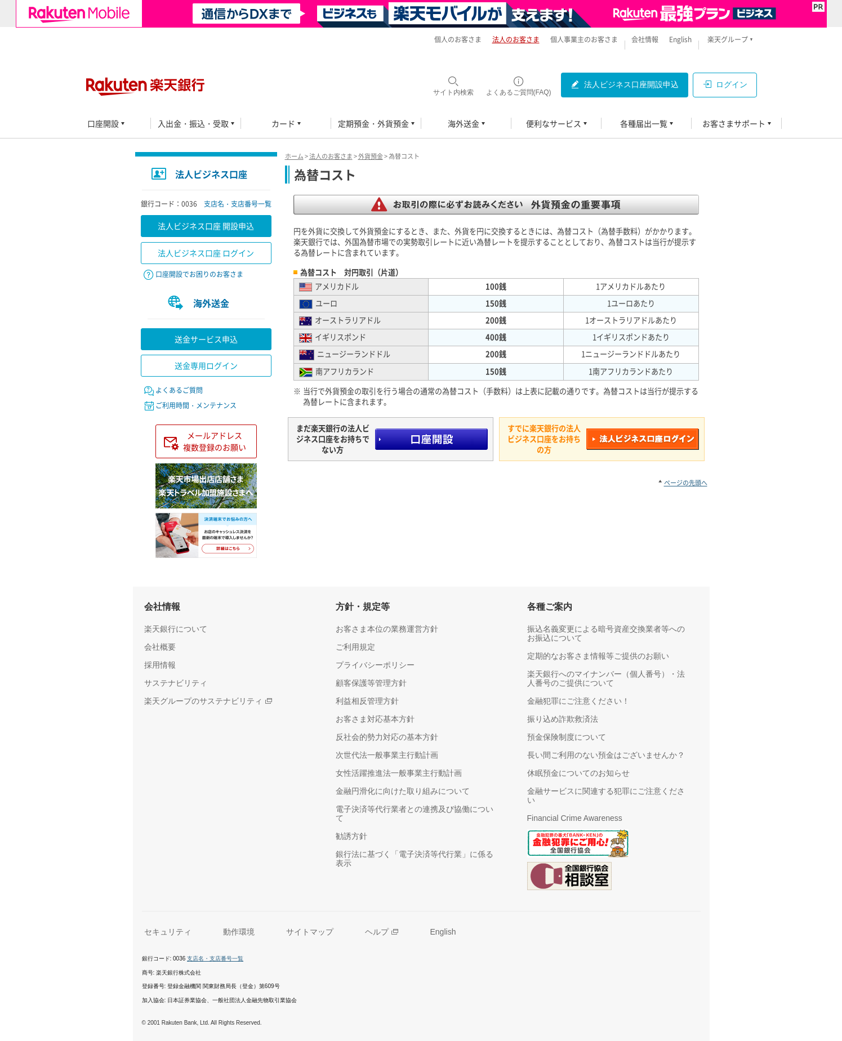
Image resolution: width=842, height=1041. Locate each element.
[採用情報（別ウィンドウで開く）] (160, 665)
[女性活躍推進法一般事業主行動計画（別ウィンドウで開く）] (398, 773)
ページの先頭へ (685, 483)
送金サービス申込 (206, 339)
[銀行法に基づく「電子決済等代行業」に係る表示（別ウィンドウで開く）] (417, 858)
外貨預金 (370, 156)
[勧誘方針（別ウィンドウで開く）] (351, 836)
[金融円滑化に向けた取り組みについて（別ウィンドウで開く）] (402, 791)
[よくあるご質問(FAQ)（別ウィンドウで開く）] (518, 86)
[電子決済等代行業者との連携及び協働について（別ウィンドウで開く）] (417, 813)
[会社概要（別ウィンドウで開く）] (160, 647)
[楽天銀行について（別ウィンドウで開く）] (176, 629)
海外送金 (211, 303)
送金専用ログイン (206, 365)
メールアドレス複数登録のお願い (214, 441)
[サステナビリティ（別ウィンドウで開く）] (176, 683)
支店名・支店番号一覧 (237, 204)
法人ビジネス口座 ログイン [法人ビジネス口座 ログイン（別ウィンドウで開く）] (206, 252)
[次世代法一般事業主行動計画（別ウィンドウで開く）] (386, 755)
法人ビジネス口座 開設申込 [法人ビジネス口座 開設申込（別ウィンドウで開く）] (206, 225)
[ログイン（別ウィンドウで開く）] (725, 85)
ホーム (294, 156)
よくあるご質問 (179, 390)
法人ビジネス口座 (211, 174)
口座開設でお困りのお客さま (199, 274)
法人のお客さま (331, 156)
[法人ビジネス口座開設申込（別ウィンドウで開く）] (624, 85)
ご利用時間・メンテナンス (196, 405)
